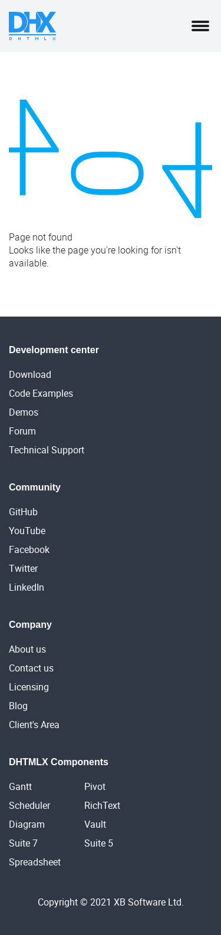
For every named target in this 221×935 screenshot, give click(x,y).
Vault (95, 824)
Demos (23, 412)
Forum (22, 430)
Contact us (31, 667)
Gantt (20, 786)
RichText (102, 805)
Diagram (27, 824)
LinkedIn (26, 587)
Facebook (29, 549)
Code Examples (41, 393)
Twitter (23, 568)
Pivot (94, 786)
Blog (18, 705)
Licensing (29, 686)
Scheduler (29, 805)
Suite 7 (23, 843)
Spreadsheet (35, 861)
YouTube (27, 530)
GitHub (23, 511)
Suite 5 (98, 843)
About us (27, 649)
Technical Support (46, 449)
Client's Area (34, 724)
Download (30, 374)
